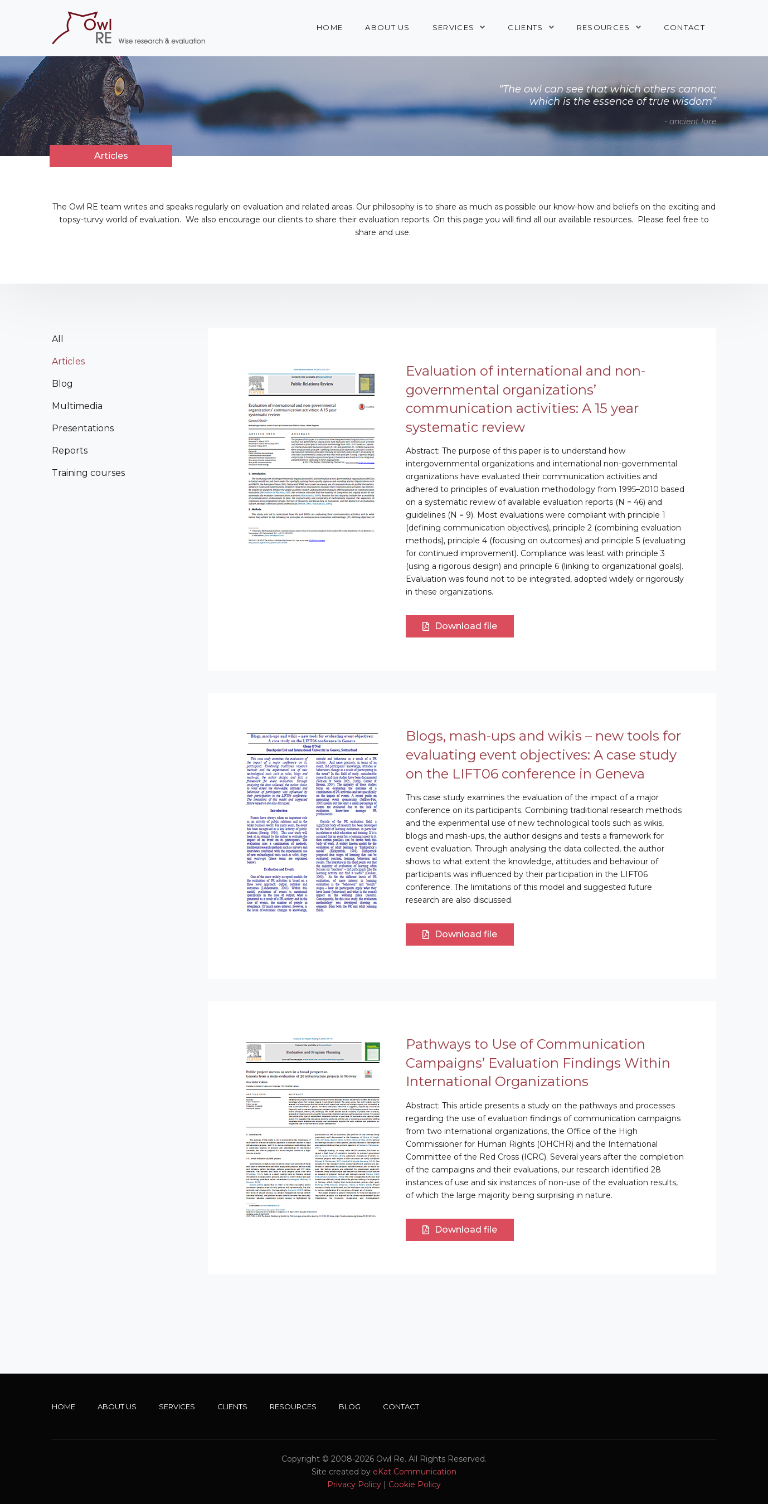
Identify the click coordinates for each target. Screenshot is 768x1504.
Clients (525, 27)
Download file (459, 626)
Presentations (83, 428)
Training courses (88, 473)
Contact (684, 27)
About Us (387, 27)
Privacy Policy (354, 1484)
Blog (62, 383)
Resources (603, 27)
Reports (70, 450)
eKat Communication (414, 1472)
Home (330, 27)
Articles (68, 361)
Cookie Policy (414, 1484)
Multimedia (77, 406)
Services (453, 27)
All (58, 339)
